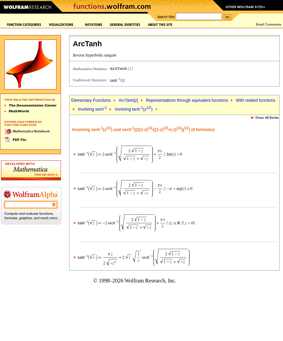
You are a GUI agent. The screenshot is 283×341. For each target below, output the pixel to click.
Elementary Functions (91, 100)
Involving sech (92, 109)
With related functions (255, 100)
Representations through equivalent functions (187, 100)
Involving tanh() (134, 109)
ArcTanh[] (128, 100)
